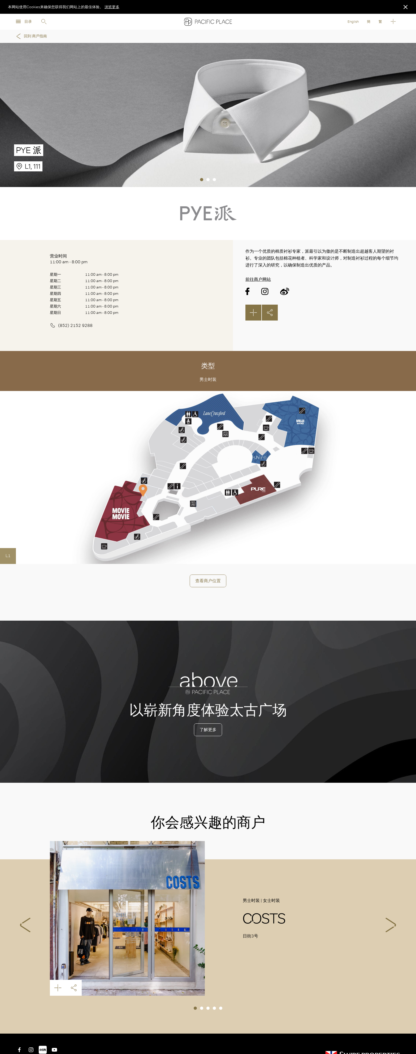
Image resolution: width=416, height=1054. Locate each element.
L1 (8, 555)
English (353, 22)
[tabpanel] (208, 115)
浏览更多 (112, 7)
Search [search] (44, 22)
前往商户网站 (258, 279)
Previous (25, 925)
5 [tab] (221, 1008)
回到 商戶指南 (31, 36)
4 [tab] (214, 1008)
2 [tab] (208, 179)
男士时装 (208, 379)
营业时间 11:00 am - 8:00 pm (69, 259)
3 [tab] (214, 179)
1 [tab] (201, 179)
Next (390, 925)
